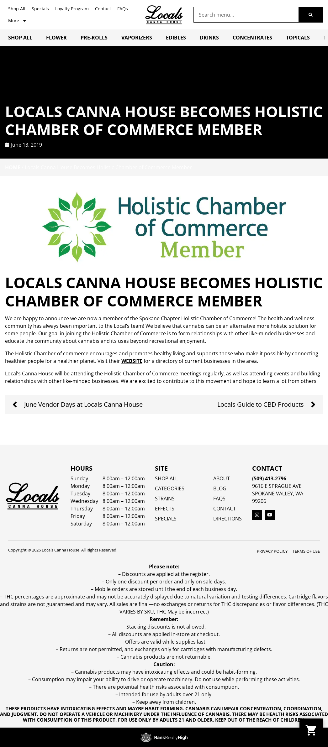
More (17, 20)
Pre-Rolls (94, 37)
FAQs (122, 9)
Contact (103, 9)
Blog (219, 488)
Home (12, 167)
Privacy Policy (272, 551)
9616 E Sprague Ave (277, 486)
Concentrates (252, 37)
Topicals (298, 37)
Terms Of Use (306, 551)
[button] (311, 730)
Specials (40, 9)
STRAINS (165, 498)
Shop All (16, 9)
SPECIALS (166, 518)
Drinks (209, 37)
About (221, 478)
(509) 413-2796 (269, 478)
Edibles (176, 37)
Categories (169, 488)
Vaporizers (136, 37)
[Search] (311, 14)
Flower (56, 37)
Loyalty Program (72, 9)
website (131, 361)
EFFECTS (164, 508)
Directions (227, 518)
